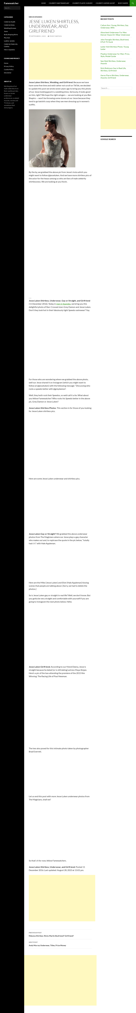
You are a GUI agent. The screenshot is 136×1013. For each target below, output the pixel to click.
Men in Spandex (35, 17)
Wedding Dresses (10, 28)
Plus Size (7, 38)
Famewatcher (11, 3)
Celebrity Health (9, 22)
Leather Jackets (9, 41)
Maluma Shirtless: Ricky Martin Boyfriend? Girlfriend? (60, 934)
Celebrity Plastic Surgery (82, 3)
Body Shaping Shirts (11, 35)
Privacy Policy (9, 66)
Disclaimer (7, 73)
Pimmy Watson (55, 36)
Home (43, 3)
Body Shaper (123, 3)
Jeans (6, 31)
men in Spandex (63, 304)
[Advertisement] (60, 61)
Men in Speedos (9, 50)
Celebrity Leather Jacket (105, 3)
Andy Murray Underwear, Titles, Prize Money (60, 943)
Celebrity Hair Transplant (59, 3)
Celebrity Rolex (9, 25)
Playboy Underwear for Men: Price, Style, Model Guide (115, 55)
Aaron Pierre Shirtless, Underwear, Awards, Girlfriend (115, 76)
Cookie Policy (8, 69)
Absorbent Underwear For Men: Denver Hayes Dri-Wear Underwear (115, 33)
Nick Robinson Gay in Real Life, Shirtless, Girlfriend (113, 69)
